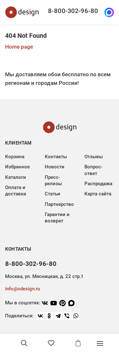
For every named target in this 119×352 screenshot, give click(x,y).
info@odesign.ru (22, 289)
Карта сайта (97, 194)
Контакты (56, 156)
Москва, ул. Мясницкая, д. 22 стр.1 (44, 276)
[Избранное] (51, 343)
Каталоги (15, 177)
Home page (19, 47)
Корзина (14, 156)
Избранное (17, 167)
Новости (54, 167)
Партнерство (59, 204)
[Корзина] (78, 343)
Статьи (52, 194)
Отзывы (93, 156)
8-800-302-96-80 (73, 11)
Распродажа (98, 183)
